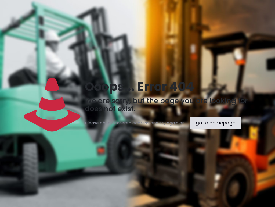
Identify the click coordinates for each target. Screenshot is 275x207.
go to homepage (216, 123)
